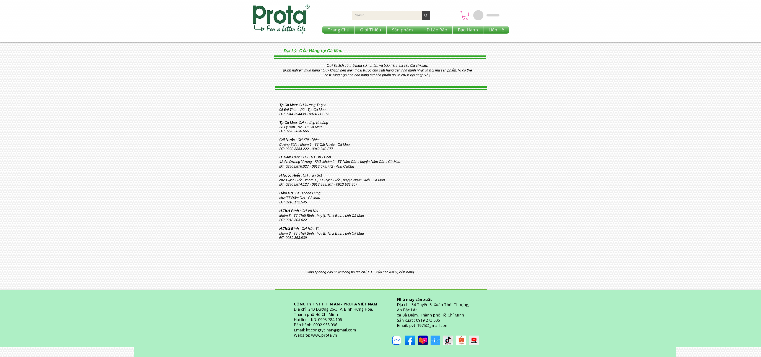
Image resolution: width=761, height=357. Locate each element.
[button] (465, 15)
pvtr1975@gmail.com (429, 325)
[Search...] (384, 15)
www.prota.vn (324, 335)
